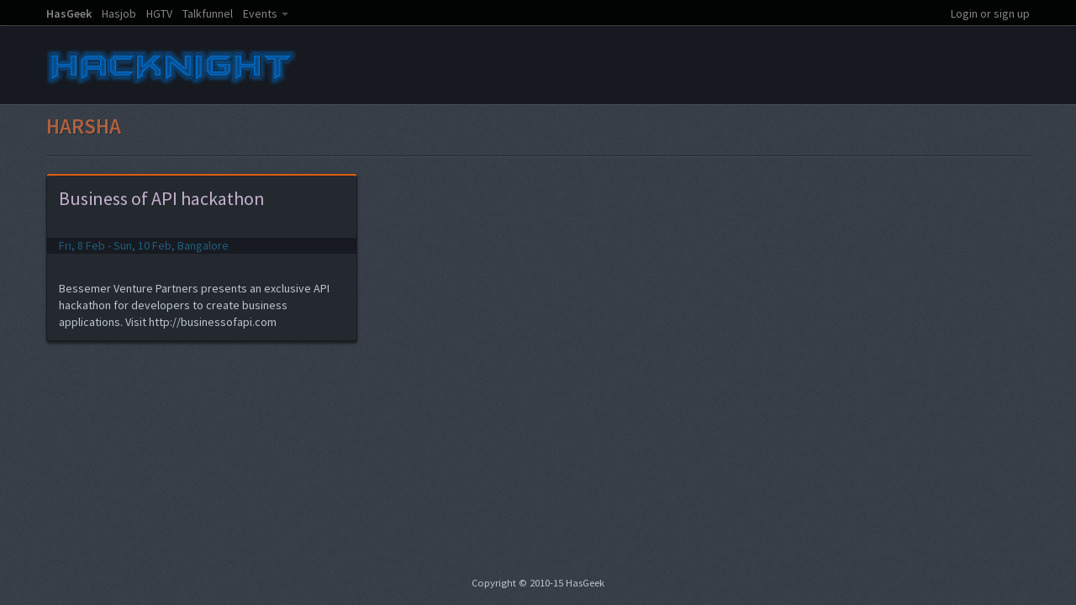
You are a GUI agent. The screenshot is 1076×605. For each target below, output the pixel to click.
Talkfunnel (207, 13)
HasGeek (69, 13)
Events (260, 13)
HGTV (159, 13)
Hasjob (119, 13)
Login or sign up (990, 13)
